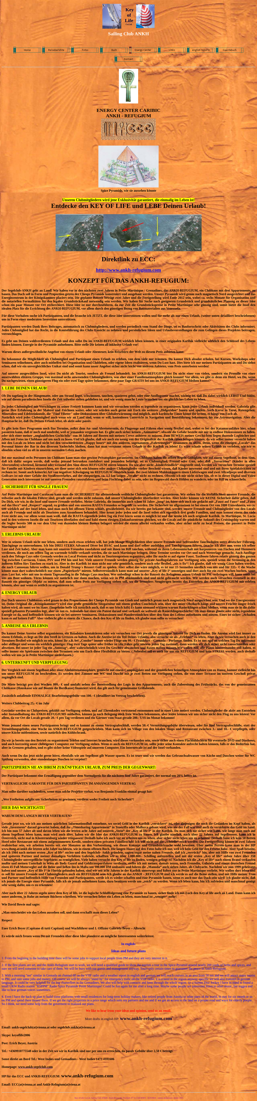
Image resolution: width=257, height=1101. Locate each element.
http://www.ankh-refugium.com (128, 269)
